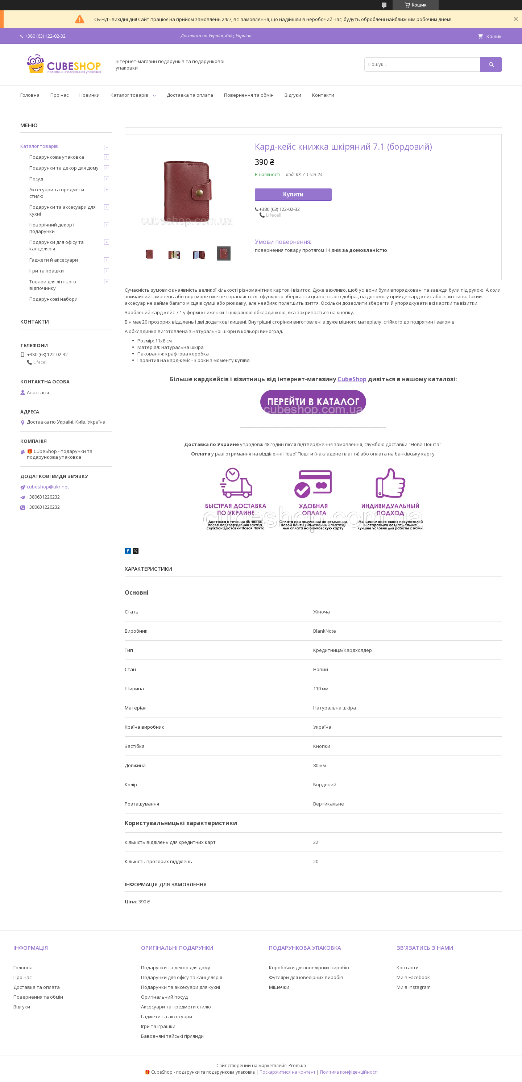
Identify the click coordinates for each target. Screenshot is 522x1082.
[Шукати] (491, 64)
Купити (293, 194)
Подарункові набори (53, 299)
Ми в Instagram (414, 987)
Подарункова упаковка (56, 157)
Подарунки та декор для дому (64, 168)
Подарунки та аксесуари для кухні (62, 210)
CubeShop (351, 379)
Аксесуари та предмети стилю (56, 192)
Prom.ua (297, 1065)
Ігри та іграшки (46, 270)
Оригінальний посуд (164, 997)
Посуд (36, 178)
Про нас (59, 95)
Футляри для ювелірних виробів (306, 977)
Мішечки (279, 987)
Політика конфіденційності (349, 1072)
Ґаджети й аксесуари (53, 260)
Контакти (323, 95)
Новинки (89, 95)
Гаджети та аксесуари (166, 1016)
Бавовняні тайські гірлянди (172, 1036)
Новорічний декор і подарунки (51, 227)
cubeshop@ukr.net (48, 487)
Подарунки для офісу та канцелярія (56, 245)
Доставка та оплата (190, 95)
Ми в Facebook (413, 977)
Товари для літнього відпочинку (52, 284)
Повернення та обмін (249, 95)
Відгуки (293, 95)
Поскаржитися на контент (287, 1072)
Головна (30, 95)
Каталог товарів (129, 95)
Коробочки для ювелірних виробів (309, 967)
